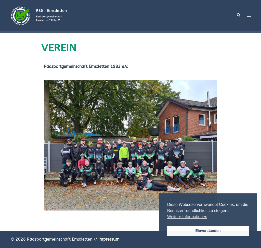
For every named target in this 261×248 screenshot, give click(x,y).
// (107, 239)
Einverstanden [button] (207, 231)
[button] (238, 15)
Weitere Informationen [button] (187, 217)
